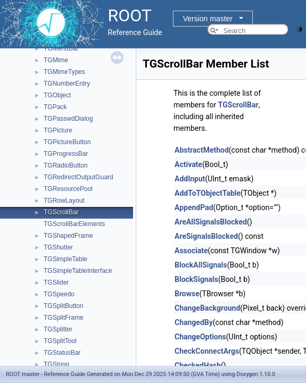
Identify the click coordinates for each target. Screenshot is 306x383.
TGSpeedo (59, 294)
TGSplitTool (60, 341)
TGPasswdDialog (68, 118)
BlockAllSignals (201, 265)
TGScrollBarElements (74, 224)
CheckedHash (198, 365)
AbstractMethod (202, 150)
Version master (208, 18)
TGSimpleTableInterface (78, 270)
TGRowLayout (64, 200)
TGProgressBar (66, 153)
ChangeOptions (200, 336)
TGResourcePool (68, 189)
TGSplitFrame (64, 317)
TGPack (55, 107)
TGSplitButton (64, 306)
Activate (188, 164)
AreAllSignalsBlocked (211, 222)
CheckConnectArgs (207, 351)
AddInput (190, 178)
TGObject (57, 95)
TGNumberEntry (67, 83)
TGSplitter (58, 329)
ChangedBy (194, 322)
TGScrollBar (61, 212)
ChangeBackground (207, 308)
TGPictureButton (67, 142)
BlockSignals (196, 279)
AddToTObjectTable (208, 193)
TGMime (56, 60)
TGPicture (58, 130)
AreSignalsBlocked (206, 236)
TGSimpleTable (65, 259)
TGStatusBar (62, 352)
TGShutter (58, 247)
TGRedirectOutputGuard (78, 177)
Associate (191, 250)
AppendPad (194, 207)
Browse (187, 293)
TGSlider (56, 282)
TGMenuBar (61, 48)
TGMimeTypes (64, 72)
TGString (56, 364)
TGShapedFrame (68, 235)
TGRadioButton (66, 165)
